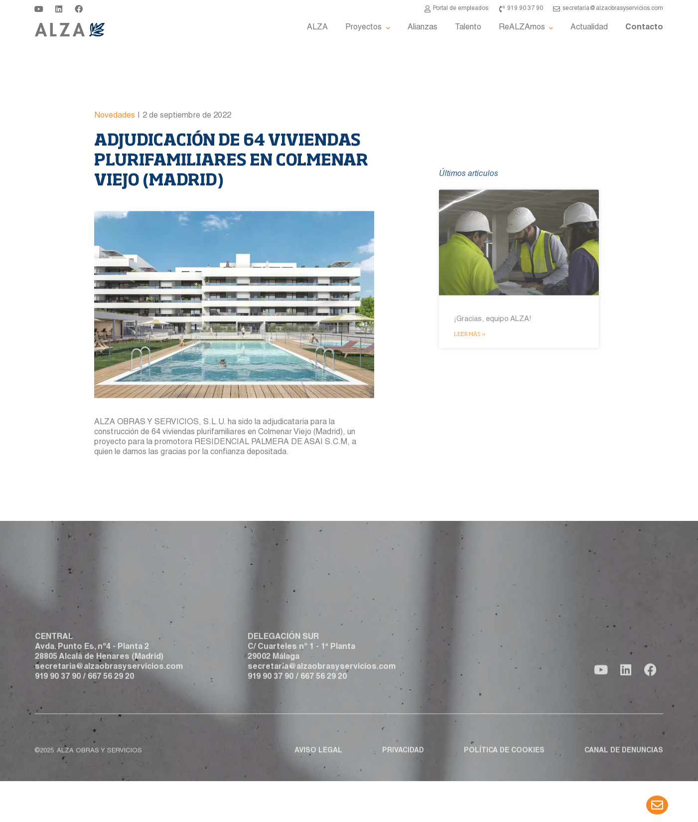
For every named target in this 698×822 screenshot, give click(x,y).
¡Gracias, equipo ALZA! (492, 414)
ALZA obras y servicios (99, 761)
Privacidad (403, 760)
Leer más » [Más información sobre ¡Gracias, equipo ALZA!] (469, 428)
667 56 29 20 (111, 696)
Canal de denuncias (623, 760)
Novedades (114, 157)
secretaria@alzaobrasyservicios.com (109, 686)
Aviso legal (318, 760)
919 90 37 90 (58, 696)
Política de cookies (504, 760)
